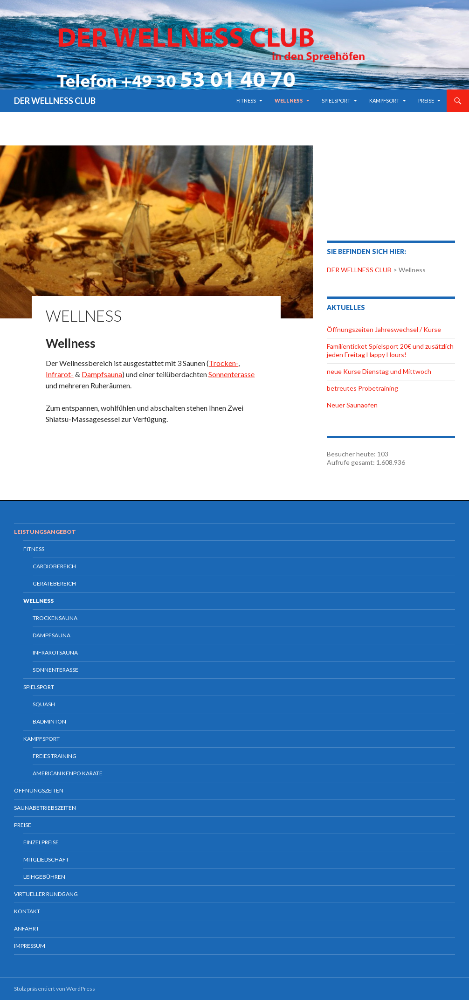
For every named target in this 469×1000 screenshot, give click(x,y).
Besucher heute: (352, 454)
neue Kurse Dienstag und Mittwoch (379, 371)
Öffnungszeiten (38, 790)
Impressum (29, 945)
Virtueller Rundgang (46, 893)
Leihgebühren (44, 876)
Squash (44, 704)
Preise (426, 100)
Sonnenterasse (231, 374)
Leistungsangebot (45, 531)
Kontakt (27, 911)
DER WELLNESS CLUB (55, 101)
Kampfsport (41, 738)
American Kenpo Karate (68, 773)
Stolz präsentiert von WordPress (54, 988)
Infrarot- (60, 374)
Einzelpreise (41, 842)
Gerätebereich (54, 583)
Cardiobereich (54, 566)
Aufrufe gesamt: (351, 462)
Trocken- (223, 363)
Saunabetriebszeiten (45, 807)
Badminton (49, 721)
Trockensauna (55, 617)
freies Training (54, 755)
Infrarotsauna (55, 652)
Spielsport (336, 100)
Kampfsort (384, 100)
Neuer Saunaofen (352, 405)
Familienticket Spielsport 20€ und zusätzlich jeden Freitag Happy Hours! (390, 350)
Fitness (246, 100)
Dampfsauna (102, 374)
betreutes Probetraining (362, 388)
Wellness (289, 100)
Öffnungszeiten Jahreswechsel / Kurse (384, 329)
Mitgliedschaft (46, 859)
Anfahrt (26, 928)
